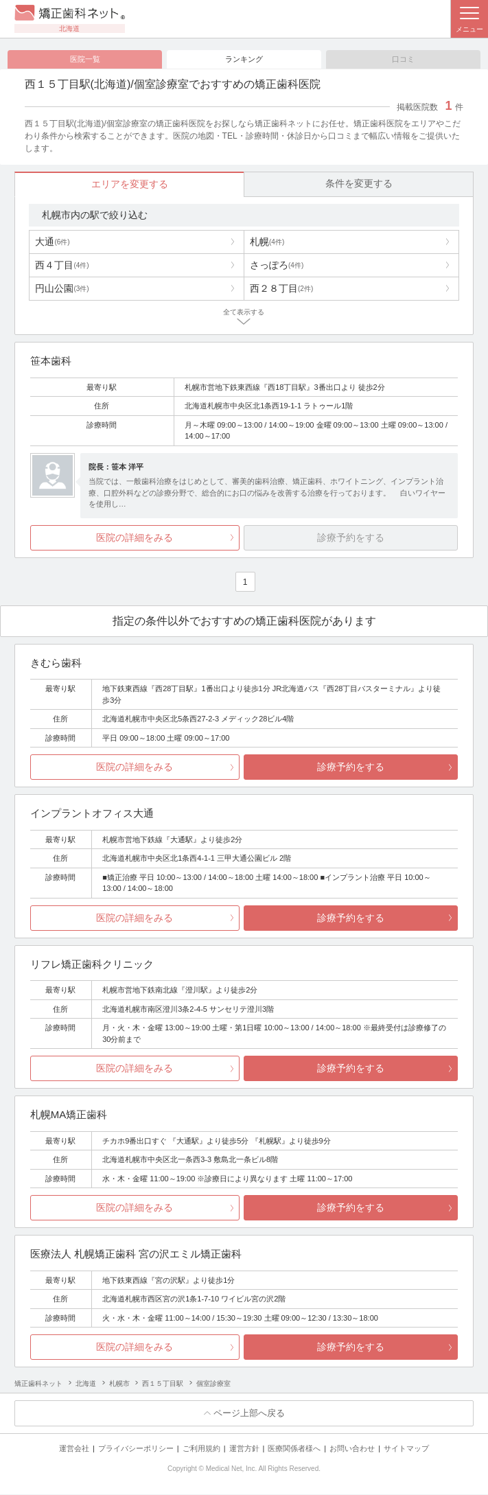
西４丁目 (62, 265)
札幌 (267, 242)
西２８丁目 (281, 288)
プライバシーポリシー (136, 1449)
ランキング (244, 59)
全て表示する (243, 312)
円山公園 (62, 288)
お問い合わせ (352, 1449)
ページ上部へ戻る (249, 1414)
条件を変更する (359, 183)
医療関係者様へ (294, 1449)
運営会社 (74, 1449)
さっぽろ (276, 265)
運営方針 (244, 1449)
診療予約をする (350, 767)
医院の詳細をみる (134, 538)
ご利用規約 (201, 1449)
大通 (52, 242)
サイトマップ (406, 1449)
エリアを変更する (129, 184)
